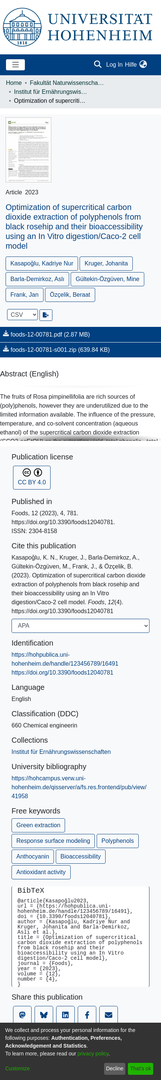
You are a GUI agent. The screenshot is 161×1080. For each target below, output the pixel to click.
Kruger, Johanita (106, 263)
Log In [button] (114, 64)
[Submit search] (98, 64)
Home (14, 83)
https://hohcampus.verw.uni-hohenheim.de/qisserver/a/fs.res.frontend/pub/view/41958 (79, 787)
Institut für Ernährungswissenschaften (51, 92)
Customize (17, 1068)
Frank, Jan (24, 294)
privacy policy (93, 1054)
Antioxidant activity (41, 872)
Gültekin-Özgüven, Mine (107, 279)
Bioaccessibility (81, 856)
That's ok (140, 1068)
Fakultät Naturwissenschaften (67, 83)
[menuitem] (143, 64)
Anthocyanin (32, 856)
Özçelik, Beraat (70, 294)
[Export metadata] (46, 315)
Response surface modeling (53, 841)
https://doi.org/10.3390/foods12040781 (62, 672)
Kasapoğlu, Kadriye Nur (41, 263)
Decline (114, 1068)
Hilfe (131, 64)
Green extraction (38, 825)
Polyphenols (118, 841)
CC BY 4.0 (32, 476)
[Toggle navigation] (15, 64)
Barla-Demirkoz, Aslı (37, 279)
